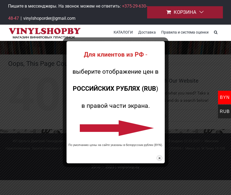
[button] (215, 31)
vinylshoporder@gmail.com (49, 18)
